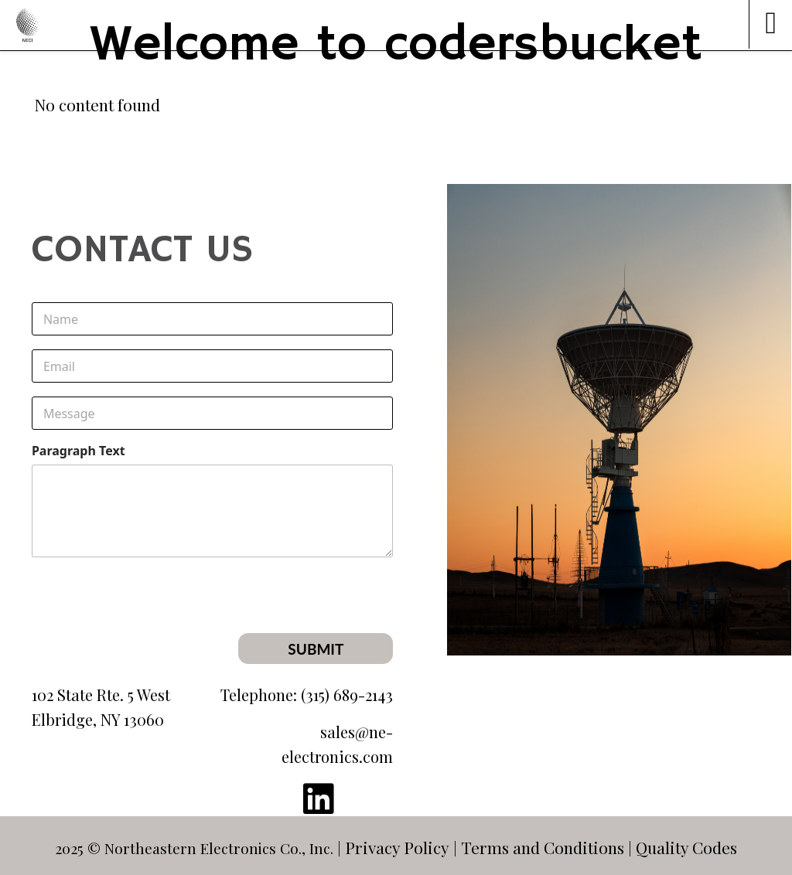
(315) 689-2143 (347, 694)
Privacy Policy (397, 847)
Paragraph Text (78, 451)
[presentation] (275, 623)
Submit (315, 649)
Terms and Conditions (542, 847)
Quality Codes (686, 847)
